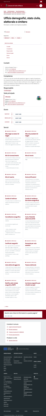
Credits (26, 411)
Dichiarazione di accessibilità (28, 382)
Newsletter (36, 378)
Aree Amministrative (20, 11)
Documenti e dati (7, 359)
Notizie (35, 357)
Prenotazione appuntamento (28, 392)
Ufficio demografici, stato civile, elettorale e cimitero (14, 12)
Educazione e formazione (28, 358)
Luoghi (35, 365)
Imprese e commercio (28, 361)
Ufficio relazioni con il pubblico (8, 401)
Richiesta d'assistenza (28, 395)
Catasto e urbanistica (18, 362)
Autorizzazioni (16, 361)
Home (5, 11)
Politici (5, 368)
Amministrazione (10, 11)
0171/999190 (12, 69)
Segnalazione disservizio (28, 389)
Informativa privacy (27, 377)
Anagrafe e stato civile (10, 131)
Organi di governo (7, 362)
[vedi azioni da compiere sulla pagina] (27, 32)
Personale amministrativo (8, 365)
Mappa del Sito (36, 411)
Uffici (5, 370)
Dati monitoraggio (7, 411)
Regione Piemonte (7, 1)
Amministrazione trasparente (28, 385)
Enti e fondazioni (7, 361)
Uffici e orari (6, 404)
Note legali (26, 379)
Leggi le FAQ (26, 387)
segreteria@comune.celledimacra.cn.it (17, 71)
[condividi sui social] (7, 32)
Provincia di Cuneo (17, 377)
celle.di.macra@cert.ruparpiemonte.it (15, 72)
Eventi (35, 367)
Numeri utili (6, 406)
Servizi (17, 411)
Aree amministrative (8, 357)
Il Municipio (7, 97)
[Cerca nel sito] (40, 5)
